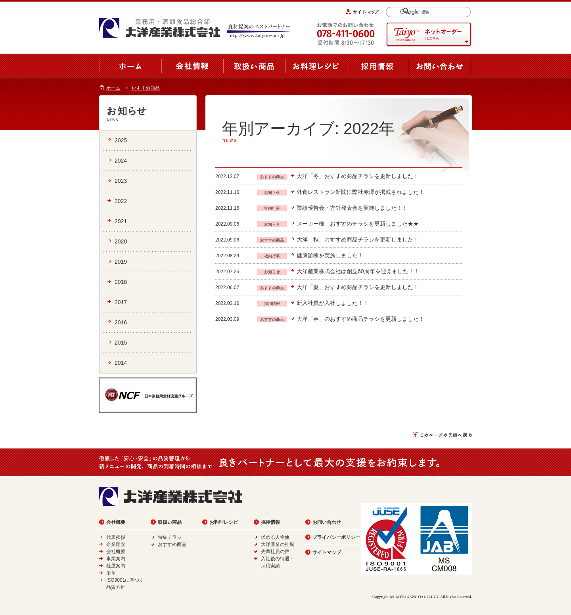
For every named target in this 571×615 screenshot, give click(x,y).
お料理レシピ (223, 522)
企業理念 (115, 544)
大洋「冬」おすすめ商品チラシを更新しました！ (358, 176)
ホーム (113, 88)
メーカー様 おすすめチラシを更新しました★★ (358, 223)
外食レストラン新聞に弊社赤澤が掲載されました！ (360, 192)
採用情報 (272, 303)
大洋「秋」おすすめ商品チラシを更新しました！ (358, 239)
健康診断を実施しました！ (330, 255)
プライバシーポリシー (336, 537)
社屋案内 (115, 566)
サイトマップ (326, 552)
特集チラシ (170, 537)
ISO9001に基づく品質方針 (125, 583)
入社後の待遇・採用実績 (277, 562)
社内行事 (272, 208)
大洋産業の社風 (277, 544)
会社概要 (115, 522)
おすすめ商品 (145, 88)
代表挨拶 (115, 537)
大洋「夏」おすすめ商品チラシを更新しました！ (358, 287)
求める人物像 (275, 537)
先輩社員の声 (275, 551)
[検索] (432, 12)
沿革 (111, 573)
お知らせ (272, 192)
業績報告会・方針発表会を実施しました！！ (352, 208)
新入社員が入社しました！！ (333, 303)
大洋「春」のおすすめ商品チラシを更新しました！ (360, 319)
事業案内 (115, 558)
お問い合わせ (326, 522)
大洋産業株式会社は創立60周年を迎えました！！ (358, 271)
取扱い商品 (170, 522)
